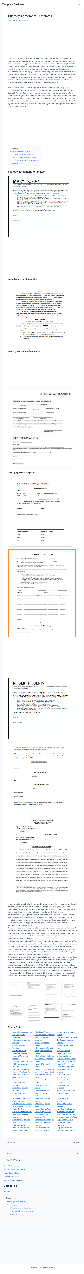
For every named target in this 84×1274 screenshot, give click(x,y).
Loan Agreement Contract (66, 1114)
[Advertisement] (26, 40)
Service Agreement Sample (44, 1120)
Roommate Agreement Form (67, 1117)
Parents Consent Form (42, 1090)
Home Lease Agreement (65, 1112)
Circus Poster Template (12, 1166)
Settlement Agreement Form (22, 1075)
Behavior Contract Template (44, 1069)
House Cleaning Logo (11, 1173)
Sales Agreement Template (44, 1048)
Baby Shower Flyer (63, 1051)
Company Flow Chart (11, 1177)
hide (19, 148)
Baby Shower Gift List (64, 1128)
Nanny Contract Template (66, 1090)
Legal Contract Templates (66, 1061)
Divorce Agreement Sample (22, 1061)
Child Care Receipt (18, 1125)
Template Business (13, 4)
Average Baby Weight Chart (44, 1072)
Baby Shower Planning (42, 1032)
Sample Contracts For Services (15, 1170)
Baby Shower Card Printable (66, 1059)
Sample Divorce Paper (20, 1130)
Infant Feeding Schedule (20, 1128)
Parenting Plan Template (21, 1072)
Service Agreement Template (67, 1037)
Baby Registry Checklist (43, 1112)
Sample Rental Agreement (66, 1067)
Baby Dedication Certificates (45, 1056)
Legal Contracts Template (66, 1109)
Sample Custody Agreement (22, 1032)
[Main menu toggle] (79, 4)
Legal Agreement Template (21, 1106)
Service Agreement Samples (66, 1130)
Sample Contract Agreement (45, 1035)
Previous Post (9, 1143)
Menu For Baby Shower (65, 1064)
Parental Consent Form (43, 1109)
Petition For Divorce (19, 1109)
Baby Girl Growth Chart (65, 1120)
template (7, 1192)
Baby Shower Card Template (22, 1104)
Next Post (77, 1143)
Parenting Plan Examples (21, 1069)
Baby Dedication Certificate (22, 1112)
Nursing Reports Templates (13, 1180)
